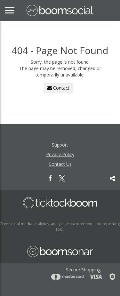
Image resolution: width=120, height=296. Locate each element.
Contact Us (60, 164)
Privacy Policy (60, 154)
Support (60, 145)
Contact (58, 88)
